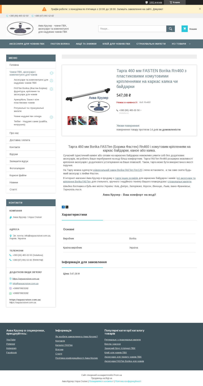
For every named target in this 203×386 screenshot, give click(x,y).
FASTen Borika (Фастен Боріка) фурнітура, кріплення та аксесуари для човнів (30, 91)
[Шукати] (170, 28)
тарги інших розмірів (126, 178)
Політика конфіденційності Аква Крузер (76, 358)
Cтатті (58, 353)
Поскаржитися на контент (101, 381)
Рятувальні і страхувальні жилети (123, 339)
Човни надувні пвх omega (27, 116)
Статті (13, 189)
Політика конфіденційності (128, 381)
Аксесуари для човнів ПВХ (26, 44)
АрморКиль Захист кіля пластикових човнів (26, 101)
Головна (14, 65)
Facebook (11, 352)
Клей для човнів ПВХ (116, 44)
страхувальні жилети (179, 181)
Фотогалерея (17, 168)
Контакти (15, 147)
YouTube (10, 339)
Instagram (11, 348)
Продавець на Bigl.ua (101, 378)
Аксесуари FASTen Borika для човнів (124, 361)
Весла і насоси (113, 344)
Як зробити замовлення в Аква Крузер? (76, 336)
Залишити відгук (19, 161)
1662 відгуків (155, 2)
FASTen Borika (60, 44)
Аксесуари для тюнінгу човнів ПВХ (123, 357)
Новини (14, 182)
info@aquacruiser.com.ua (25, 283)
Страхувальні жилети (151, 44)
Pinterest (10, 344)
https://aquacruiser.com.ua (26, 278)
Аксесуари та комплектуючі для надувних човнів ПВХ (31, 81)
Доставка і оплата (20, 140)
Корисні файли (18, 175)
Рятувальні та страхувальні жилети (29, 109)
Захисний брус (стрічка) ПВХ (120, 348)
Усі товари (179, 44)
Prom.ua (118, 375)
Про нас (14, 133)
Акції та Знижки (86, 44)
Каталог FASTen (64, 345)
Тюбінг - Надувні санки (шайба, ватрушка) (30, 123)
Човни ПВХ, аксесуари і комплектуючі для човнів (23, 73)
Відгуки (14, 154)
